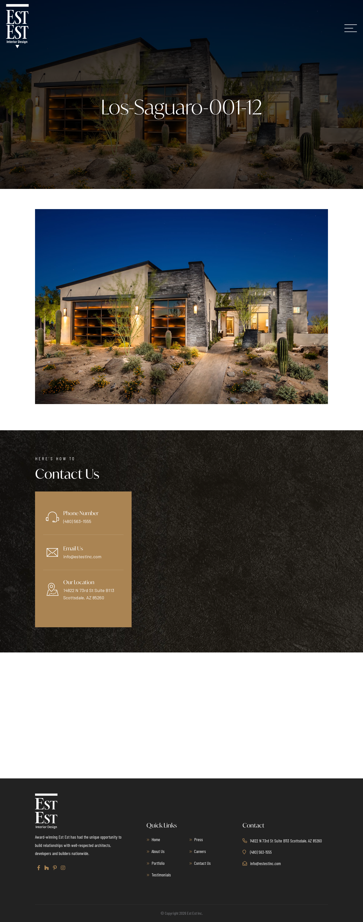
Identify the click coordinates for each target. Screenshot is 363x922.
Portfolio (158, 863)
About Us (158, 851)
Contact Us (202, 863)
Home (156, 839)
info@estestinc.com (82, 556)
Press (198, 839)
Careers (200, 851)
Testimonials (161, 874)
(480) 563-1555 (77, 521)
